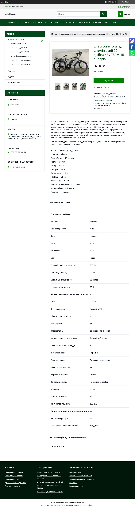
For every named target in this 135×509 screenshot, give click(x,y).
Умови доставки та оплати (80, 476)
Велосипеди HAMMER (20, 64)
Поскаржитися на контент (62, 505)
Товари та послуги (32, 23)
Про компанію (75, 472)
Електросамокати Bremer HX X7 (50, 472)
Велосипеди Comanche (21, 60)
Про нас (54, 23)
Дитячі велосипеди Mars (21, 56)
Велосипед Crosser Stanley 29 (50, 492)
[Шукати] (103, 14)
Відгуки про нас (76, 486)
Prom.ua (80, 503)
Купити (109, 80)
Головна (12, 23)
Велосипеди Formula (14, 472)
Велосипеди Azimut (13, 479)
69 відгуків (112, 2)
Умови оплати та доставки (93, 23)
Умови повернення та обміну (81, 479)
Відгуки (11, 77)
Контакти (69, 23)
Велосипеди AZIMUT (20, 52)
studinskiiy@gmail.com (19, 167)
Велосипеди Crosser (13, 476)
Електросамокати (67, 34)
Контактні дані (14, 82)
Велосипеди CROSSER (21, 48)
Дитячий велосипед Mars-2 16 (50, 482)
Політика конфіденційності (83, 505)
